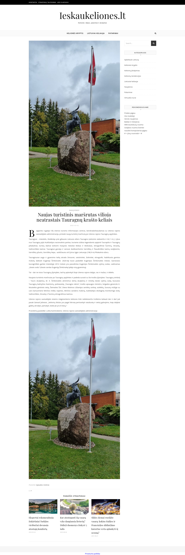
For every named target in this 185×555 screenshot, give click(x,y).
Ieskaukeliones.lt (92, 15)
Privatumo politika (92, 553)
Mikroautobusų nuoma (133, 124)
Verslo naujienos (131, 119)
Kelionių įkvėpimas (132, 70)
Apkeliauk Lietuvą (131, 59)
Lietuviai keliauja (96, 33)
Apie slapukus (63, 2)
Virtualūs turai (130, 97)
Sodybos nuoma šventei (134, 127)
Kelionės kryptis (75, 33)
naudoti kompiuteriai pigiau (135, 130)
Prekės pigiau (129, 113)
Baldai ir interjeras (131, 122)
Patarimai (113, 33)
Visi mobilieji (129, 116)
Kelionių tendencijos (132, 76)
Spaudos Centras (42, 485)
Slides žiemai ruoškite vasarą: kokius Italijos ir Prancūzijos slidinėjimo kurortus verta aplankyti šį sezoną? (104, 525)
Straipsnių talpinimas (47, 2)
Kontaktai (33, 2)
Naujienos (74, 210)
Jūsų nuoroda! (133, 133)
